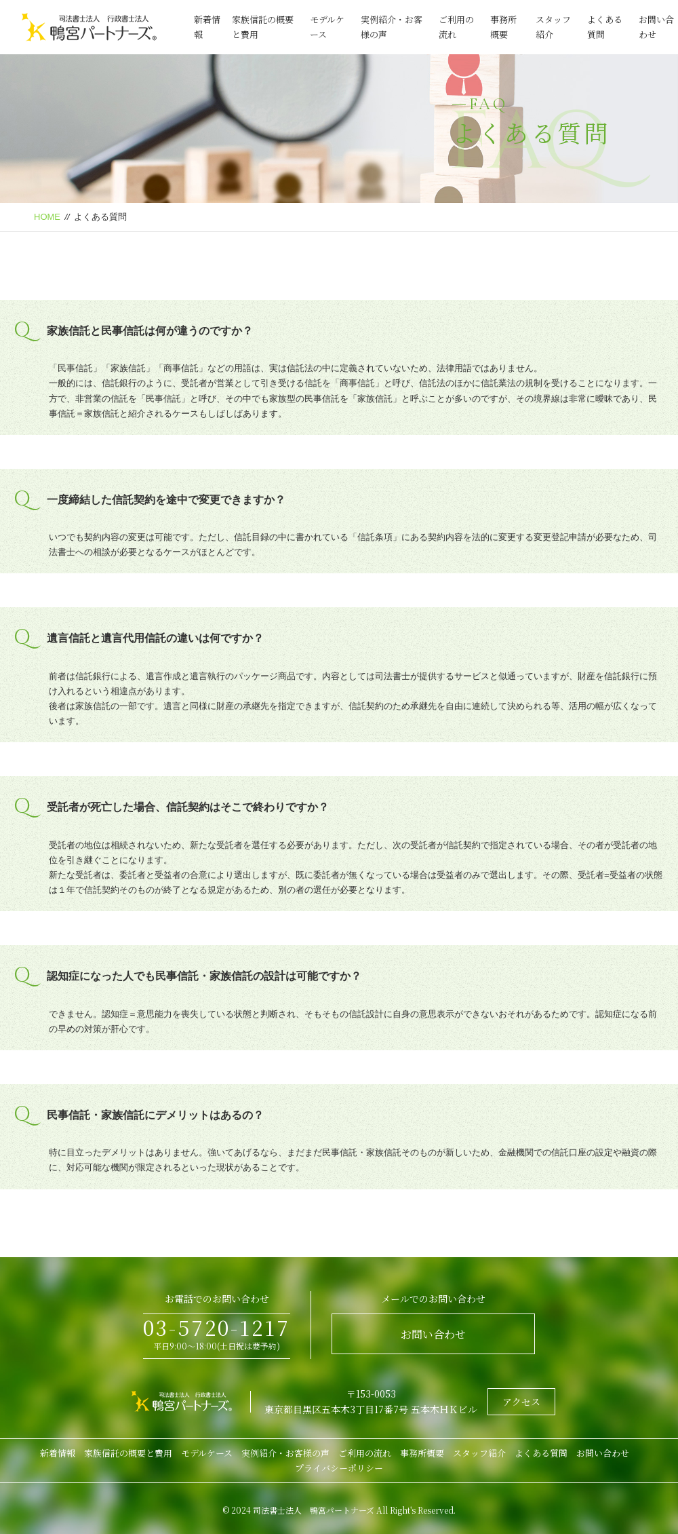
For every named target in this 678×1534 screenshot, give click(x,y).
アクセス (521, 1401)
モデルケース (207, 1452)
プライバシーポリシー (339, 1467)
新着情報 (57, 1452)
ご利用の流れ (364, 1452)
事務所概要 (422, 1452)
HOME (47, 217)
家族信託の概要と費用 (128, 1452)
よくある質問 (541, 1452)
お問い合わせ (433, 1334)
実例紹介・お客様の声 (285, 1452)
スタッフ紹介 (479, 1452)
